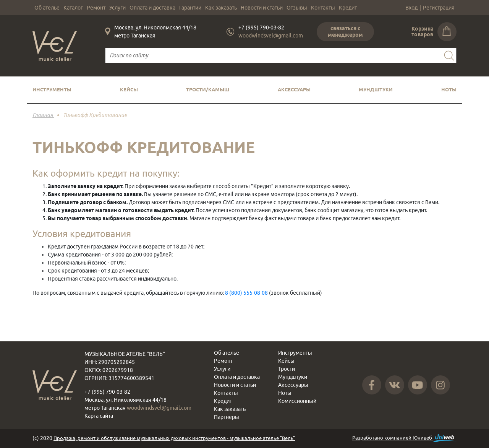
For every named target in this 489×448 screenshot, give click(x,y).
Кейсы (129, 89)
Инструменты (51, 89)
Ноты (449, 89)
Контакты (323, 8)
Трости (286, 369)
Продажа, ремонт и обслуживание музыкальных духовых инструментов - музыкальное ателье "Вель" (174, 438)
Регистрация (439, 8)
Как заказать (221, 8)
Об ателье (47, 8)
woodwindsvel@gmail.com (270, 35)
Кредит (348, 8)
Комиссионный (297, 401)
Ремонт (96, 8)
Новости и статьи (262, 8)
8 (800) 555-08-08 (246, 293)
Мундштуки (376, 89)
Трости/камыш (207, 89)
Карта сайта (98, 416)
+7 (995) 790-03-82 (261, 27)
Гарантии (190, 8)
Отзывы (297, 8)
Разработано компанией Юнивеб (404, 438)
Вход (411, 8)
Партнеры (226, 417)
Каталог (73, 8)
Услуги (117, 8)
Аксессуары (294, 89)
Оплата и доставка (152, 8)
